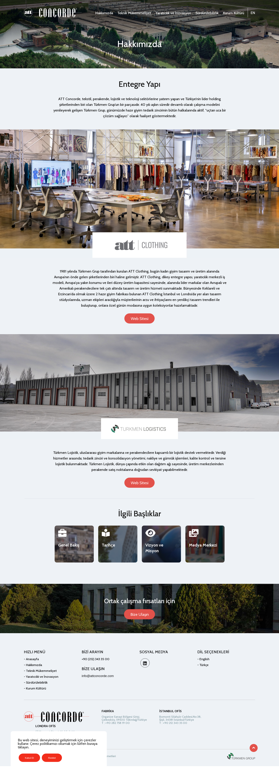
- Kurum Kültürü (35, 691)
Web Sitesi (139, 318)
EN (253, 13)
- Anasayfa (31, 661)
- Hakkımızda (33, 667)
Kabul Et (29, 758)
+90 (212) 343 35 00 (95, 661)
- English (203, 661)
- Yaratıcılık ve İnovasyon (41, 679)
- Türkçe (203, 667)
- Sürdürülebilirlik (36, 685)
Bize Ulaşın (139, 617)
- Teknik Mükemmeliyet (40, 673)
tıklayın (23, 747)
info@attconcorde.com (98, 678)
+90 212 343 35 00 (175, 725)
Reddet (52, 758)
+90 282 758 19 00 (117, 725)
